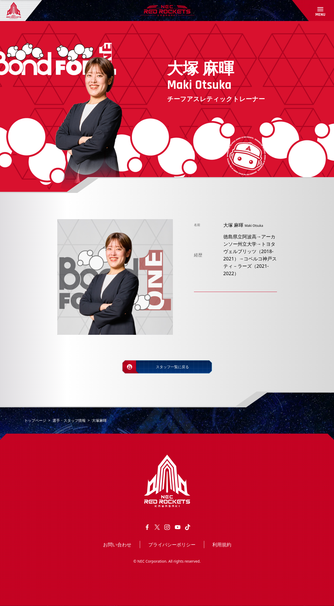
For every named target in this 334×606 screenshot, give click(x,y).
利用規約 (221, 544)
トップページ (35, 420)
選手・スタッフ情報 (69, 420)
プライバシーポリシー (172, 544)
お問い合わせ (117, 544)
